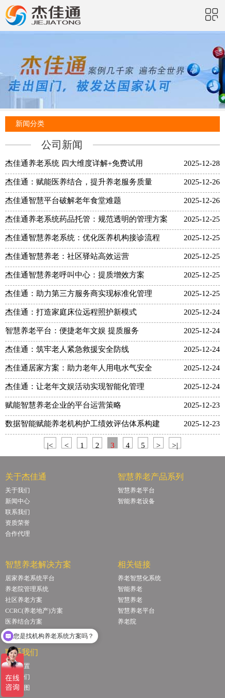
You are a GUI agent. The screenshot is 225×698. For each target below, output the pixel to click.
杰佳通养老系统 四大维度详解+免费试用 (74, 163)
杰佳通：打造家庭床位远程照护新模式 (71, 312)
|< (50, 444)
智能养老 (130, 589)
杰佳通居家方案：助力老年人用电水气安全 (78, 368)
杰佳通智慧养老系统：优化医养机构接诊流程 (82, 238)
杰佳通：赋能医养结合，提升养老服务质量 (78, 182)
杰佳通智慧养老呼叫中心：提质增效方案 (74, 275)
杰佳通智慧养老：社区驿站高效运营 (67, 256)
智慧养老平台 (136, 490)
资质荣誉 (17, 522)
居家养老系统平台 (30, 578)
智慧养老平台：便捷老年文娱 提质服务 (72, 331)
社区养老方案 (23, 599)
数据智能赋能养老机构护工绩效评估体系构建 (82, 424)
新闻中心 (17, 501)
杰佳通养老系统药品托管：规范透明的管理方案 (86, 219)
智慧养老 (130, 599)
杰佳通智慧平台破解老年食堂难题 (63, 200)
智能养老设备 (136, 501)
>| (175, 444)
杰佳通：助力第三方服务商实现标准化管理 (78, 293)
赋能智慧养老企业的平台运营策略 (63, 405)
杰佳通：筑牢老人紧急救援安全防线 (67, 349)
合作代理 (17, 533)
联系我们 (17, 512)
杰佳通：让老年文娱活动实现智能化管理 (74, 386)
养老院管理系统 (27, 589)
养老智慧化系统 (139, 578)
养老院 (127, 621)
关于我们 (17, 490)
